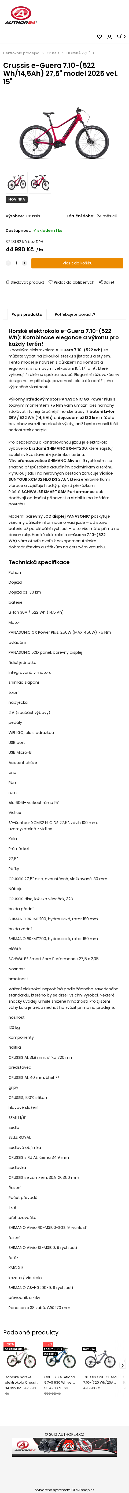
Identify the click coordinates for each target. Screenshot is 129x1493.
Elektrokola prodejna (21, 53)
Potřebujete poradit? (75, 314)
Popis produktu (27, 314)
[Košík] (123, 36)
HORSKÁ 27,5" (78, 53)
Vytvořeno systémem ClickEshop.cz (64, 1490)
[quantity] (16, 263)
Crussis (53, 53)
